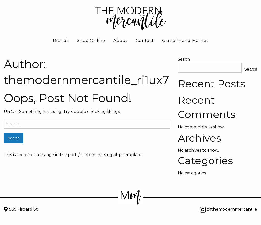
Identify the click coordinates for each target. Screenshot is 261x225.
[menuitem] (61, 41)
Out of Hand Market (185, 40)
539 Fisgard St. (24, 209)
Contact (145, 40)
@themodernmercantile (232, 209)
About (120, 40)
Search (184, 59)
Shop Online (91, 40)
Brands (61, 40)
